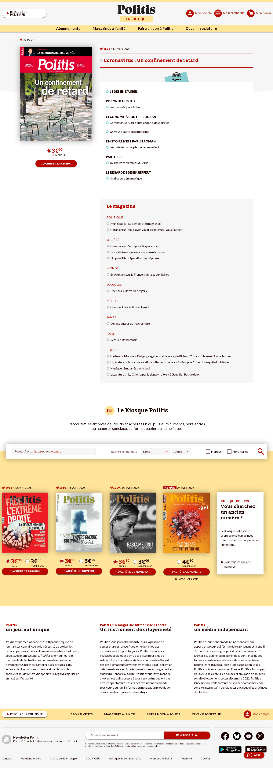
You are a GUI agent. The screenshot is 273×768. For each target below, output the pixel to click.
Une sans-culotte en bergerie (129, 291)
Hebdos (216, 451)
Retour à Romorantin (123, 340)
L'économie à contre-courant (132, 117)
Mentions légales (31, 758)
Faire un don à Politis (156, 28)
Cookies (205, 758)
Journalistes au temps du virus (129, 163)
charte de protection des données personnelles (178, 744)
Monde (112, 268)
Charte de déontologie (63, 758)
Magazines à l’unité (108, 28)
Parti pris (114, 157)
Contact (7, 758)
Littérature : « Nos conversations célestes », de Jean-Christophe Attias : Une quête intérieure (169, 362)
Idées (111, 333)
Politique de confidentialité (125, 758)
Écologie (114, 284)
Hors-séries (240, 451)
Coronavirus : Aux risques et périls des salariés (139, 122)
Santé (111, 317)
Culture (113, 350)
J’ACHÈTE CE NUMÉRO (56, 163)
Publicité (186, 758)
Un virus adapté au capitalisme (129, 131)
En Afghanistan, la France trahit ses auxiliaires (139, 274)
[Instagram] (261, 736)
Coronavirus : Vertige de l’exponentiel (134, 246)
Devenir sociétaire (202, 28)
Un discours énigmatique (126, 178)
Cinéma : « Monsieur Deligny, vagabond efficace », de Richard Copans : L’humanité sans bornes (170, 356)
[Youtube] (248, 736)
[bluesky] (237, 736)
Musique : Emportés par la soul (130, 368)
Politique (115, 217)
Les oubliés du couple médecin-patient (134, 147)
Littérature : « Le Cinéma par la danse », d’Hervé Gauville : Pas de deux (154, 374)
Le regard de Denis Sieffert (128, 172)
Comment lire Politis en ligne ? (129, 307)
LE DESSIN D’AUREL (124, 91)
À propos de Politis (161, 758)
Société (113, 239)
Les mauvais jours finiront (126, 107)
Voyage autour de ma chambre (130, 323)
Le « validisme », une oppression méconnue (137, 252)
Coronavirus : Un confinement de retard (151, 60)
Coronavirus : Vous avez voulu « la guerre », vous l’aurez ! (146, 229)
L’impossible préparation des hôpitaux (134, 258)
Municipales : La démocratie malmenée (135, 223)
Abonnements (67, 28)
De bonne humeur (121, 101)
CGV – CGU (93, 758)
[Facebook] (225, 736)
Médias (112, 301)
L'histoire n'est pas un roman (131, 141)
